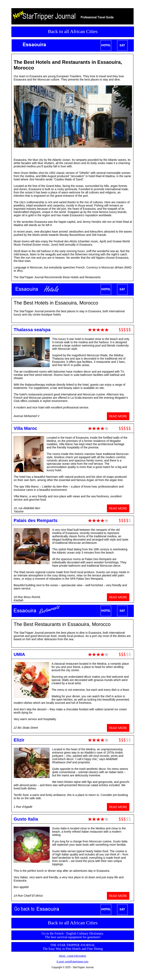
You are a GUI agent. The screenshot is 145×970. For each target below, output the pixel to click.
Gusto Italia (26, 819)
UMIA (19, 654)
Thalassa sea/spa (32, 329)
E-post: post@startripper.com (72, 961)
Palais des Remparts (35, 520)
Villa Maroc (25, 428)
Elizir (19, 740)
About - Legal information (72, 956)
